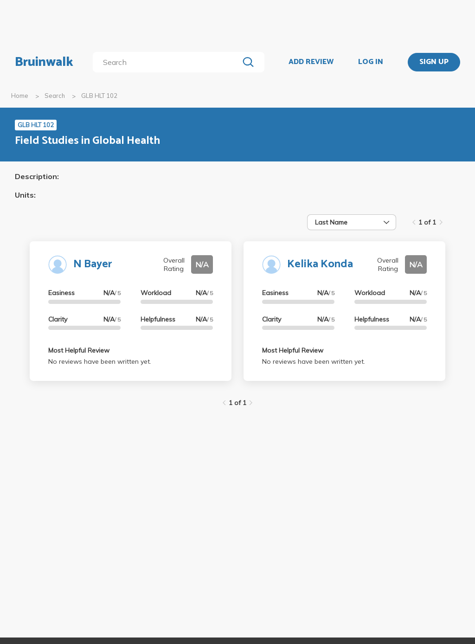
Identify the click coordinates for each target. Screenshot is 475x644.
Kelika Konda (320, 264)
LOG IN (370, 62)
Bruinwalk (44, 62)
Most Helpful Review (78, 350)
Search (55, 95)
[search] (167, 62)
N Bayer (92, 264)
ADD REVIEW (311, 62)
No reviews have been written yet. (99, 361)
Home (19, 95)
